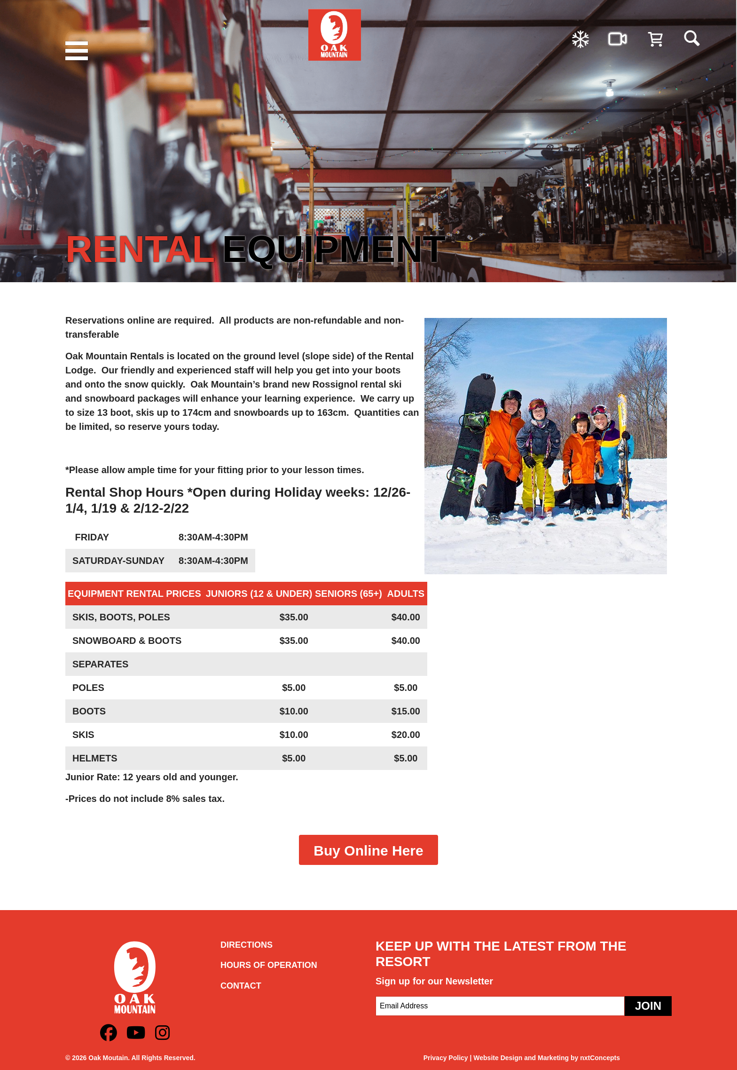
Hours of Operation (268, 965)
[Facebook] (108, 1033)
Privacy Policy (445, 1058)
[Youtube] (136, 1033)
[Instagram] (162, 1033)
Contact (240, 986)
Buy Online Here (368, 850)
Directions (246, 945)
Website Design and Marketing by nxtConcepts (546, 1058)
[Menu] (79, 51)
